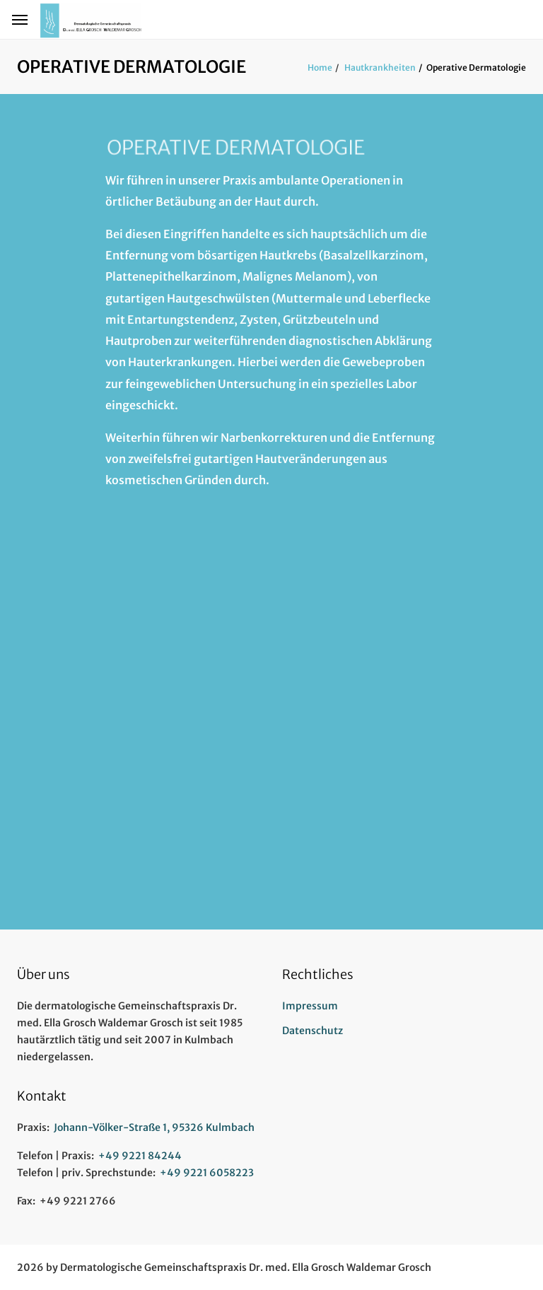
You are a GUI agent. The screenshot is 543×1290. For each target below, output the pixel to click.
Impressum (310, 1005)
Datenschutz (312, 1030)
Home (320, 67)
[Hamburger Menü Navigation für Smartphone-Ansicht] (20, 20)
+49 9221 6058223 (207, 1172)
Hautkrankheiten (379, 67)
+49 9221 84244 (140, 1155)
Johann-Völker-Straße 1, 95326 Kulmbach (154, 1127)
